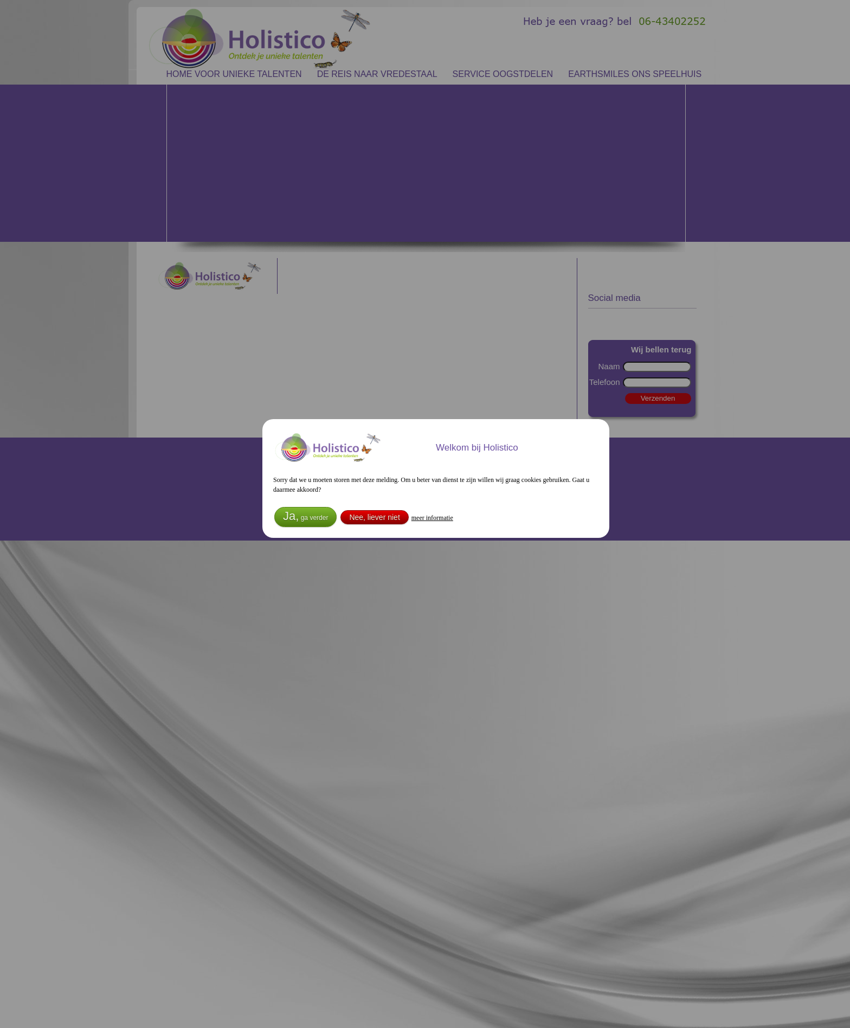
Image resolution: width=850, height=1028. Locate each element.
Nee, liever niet (374, 517)
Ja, (305, 516)
